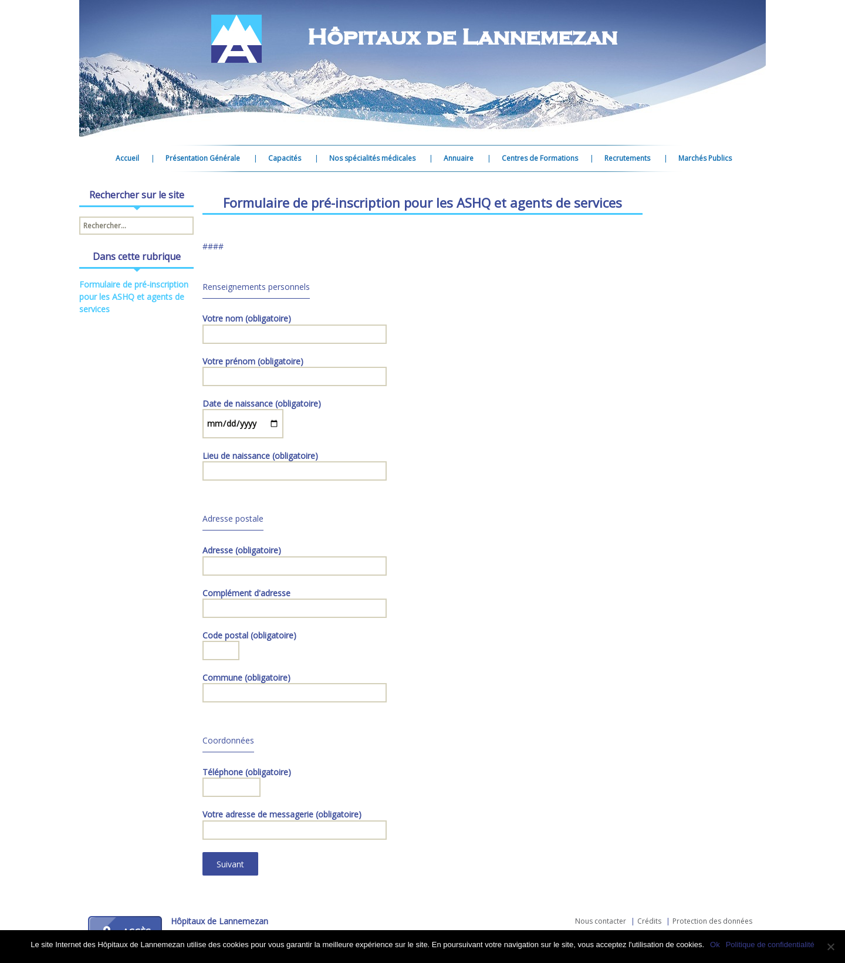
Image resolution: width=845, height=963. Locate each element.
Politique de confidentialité (770, 944)
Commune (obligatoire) (294, 685)
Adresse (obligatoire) (294, 558)
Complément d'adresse (294, 601)
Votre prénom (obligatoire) (294, 369)
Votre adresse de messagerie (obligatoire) (294, 822)
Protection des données (712, 921)
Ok (715, 944)
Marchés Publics (705, 158)
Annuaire (459, 158)
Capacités (284, 158)
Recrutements (627, 158)
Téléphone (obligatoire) (246, 780)
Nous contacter (600, 921)
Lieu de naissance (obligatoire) (294, 464)
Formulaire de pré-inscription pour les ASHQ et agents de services (133, 297)
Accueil (127, 158)
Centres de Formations (540, 158)
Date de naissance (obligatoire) (261, 413)
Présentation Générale (202, 158)
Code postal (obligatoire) (249, 643)
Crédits (649, 921)
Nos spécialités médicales (372, 158)
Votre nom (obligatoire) (294, 326)
